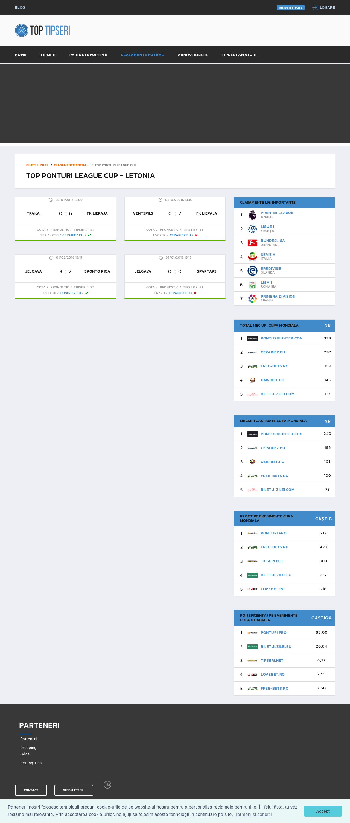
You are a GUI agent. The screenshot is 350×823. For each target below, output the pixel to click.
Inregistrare (290, 7)
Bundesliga (273, 241)
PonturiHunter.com (282, 338)
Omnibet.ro (273, 380)
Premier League (277, 213)
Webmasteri (73, 790)
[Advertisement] (175, 104)
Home (21, 55)
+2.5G (54, 235)
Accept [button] (323, 811)
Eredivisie (271, 268)
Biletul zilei (37, 164)
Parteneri (28, 739)
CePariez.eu (73, 235)
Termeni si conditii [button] (253, 814)
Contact (31, 790)
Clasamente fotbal (142, 55)
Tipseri (48, 55)
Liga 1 (266, 282)
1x (164, 235)
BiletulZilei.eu (276, 575)
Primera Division (278, 296)
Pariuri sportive (88, 55)
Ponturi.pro (274, 533)
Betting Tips (31, 763)
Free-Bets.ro (274, 366)
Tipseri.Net (272, 561)
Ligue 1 (268, 227)
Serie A (268, 254)
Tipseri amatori (239, 55)
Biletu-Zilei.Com (277, 394)
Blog (20, 7)
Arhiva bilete (193, 55)
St (91, 229)
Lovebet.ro (273, 589)
